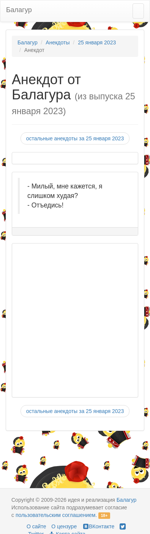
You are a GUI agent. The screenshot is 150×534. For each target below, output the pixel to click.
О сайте (36, 526)
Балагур (19, 10)
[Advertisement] (71, 320)
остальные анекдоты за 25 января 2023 (75, 138)
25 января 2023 (97, 42)
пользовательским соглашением (56, 515)
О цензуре (64, 526)
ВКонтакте (98, 526)
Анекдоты (57, 42)
